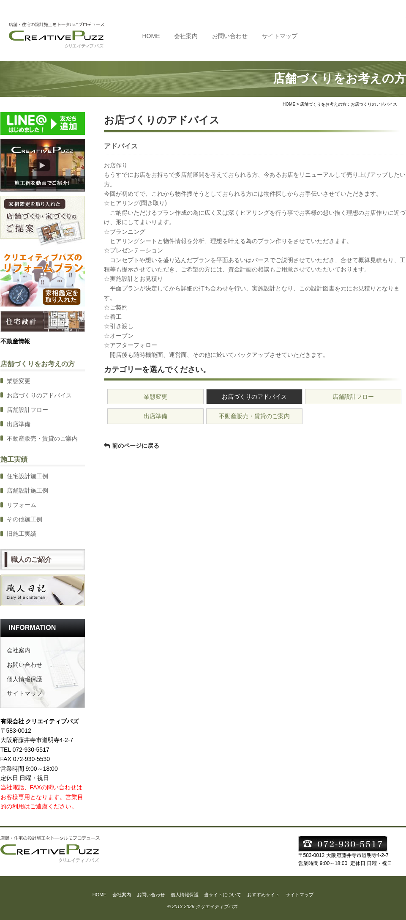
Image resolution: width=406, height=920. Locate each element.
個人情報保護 (24, 679)
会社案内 (186, 36)
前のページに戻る (135, 445)
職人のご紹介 (31, 559)
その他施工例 (24, 519)
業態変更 (155, 396)
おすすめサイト (263, 894)
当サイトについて (222, 894)
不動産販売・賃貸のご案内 (254, 416)
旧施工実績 (21, 533)
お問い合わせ (230, 36)
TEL (364, 35)
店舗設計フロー (353, 396)
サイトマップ (279, 36)
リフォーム (21, 504)
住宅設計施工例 (27, 476)
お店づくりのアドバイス (254, 396)
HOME (151, 36)
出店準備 (155, 416)
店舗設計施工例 (27, 490)
